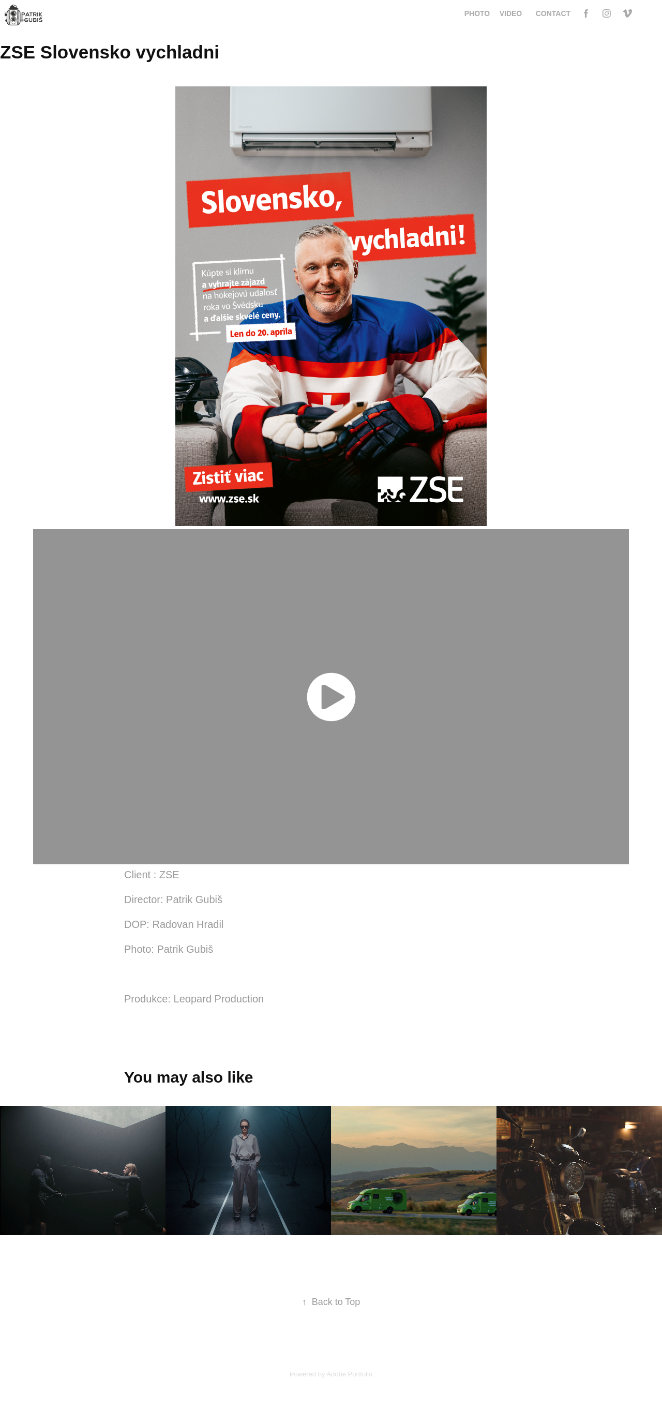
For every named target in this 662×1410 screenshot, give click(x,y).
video (511, 13)
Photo (477, 13)
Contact (553, 13)
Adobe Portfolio (349, 1374)
